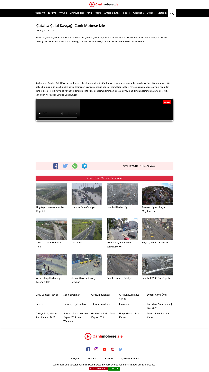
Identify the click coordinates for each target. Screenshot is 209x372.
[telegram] (84, 166)
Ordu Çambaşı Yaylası (47, 294)
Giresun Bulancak (100, 294)
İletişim (162, 12)
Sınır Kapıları (77, 12)
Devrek (39, 304)
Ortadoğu (138, 12)
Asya (89, 12)
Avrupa (63, 12)
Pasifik (126, 12)
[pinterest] (113, 349)
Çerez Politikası (130, 358)
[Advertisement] (104, 63)
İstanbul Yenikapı (100, 304)
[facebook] (55, 166)
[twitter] (65, 166)
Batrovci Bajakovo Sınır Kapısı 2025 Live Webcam (75, 317)
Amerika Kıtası (112, 12)
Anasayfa (40, 12)
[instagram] (96, 349)
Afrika (98, 12)
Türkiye (52, 12)
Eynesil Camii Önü (157, 294)
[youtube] (104, 349)
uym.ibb (134, 165)
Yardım (109, 358)
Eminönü (124, 304)
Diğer (151, 12)
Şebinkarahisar (71, 294)
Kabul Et (114, 369)
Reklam (92, 358)
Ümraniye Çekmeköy (74, 304)
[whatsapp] (75, 166)
